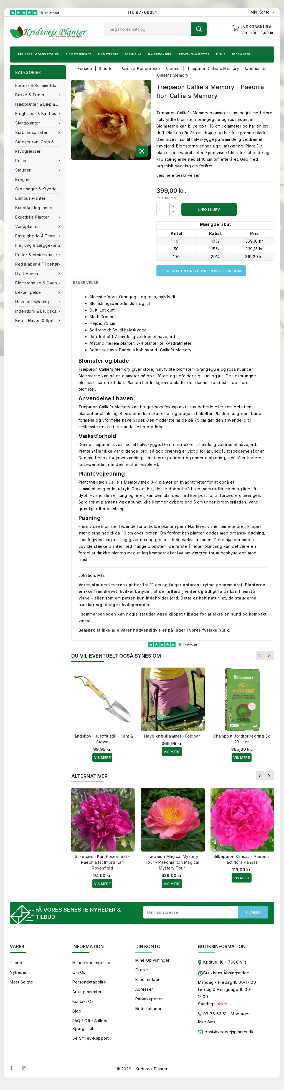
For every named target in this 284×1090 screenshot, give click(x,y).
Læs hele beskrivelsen (178, 175)
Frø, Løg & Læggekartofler (38, 54)
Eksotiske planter (32, 217)
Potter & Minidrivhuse (36, 254)
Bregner (23, 179)
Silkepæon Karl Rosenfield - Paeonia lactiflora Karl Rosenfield (102, 865)
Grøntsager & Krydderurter (40, 188)
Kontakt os (82, 1005)
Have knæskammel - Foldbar (172, 738)
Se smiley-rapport (90, 1042)
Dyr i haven (27, 273)
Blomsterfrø (108, 54)
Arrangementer (87, 995)
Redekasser (241, 54)
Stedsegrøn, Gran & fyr (38, 141)
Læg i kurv (209, 209)
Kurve (220, 54)
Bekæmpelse (28, 292)
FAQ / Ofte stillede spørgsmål (90, 1028)
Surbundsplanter (32, 132)
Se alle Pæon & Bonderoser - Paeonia (201, 271)
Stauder (23, 170)
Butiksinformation (221, 950)
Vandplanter (27, 226)
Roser (21, 160)
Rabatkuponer (149, 1003)
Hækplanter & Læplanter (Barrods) (40, 104)
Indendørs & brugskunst (39, 311)
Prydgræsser (28, 151)
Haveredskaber (160, 54)
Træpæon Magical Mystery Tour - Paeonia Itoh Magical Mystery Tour (172, 865)
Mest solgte (21, 986)
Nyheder (18, 976)
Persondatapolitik (89, 986)
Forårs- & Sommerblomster (40, 85)
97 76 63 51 (212, 1019)
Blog (76, 1015)
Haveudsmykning (32, 301)
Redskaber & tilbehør (37, 264)
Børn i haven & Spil (34, 320)
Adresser (144, 993)
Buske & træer (30, 94)
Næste (269, 657)
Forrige (260, 657)
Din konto (148, 950)
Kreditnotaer (147, 983)
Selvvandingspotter (193, 54)
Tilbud (16, 966)
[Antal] (163, 209)
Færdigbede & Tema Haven (40, 235)
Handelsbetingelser (91, 966)
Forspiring (133, 54)
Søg (199, 29)
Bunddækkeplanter (34, 207)
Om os (78, 976)
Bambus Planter (30, 198)
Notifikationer (148, 1012)
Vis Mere (102, 760)
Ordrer (141, 974)
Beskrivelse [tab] (91, 284)
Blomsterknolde (78, 54)
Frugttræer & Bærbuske (38, 113)
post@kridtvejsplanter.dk (229, 1036)
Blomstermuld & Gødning (39, 283)
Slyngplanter (28, 123)
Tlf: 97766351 (142, 12)
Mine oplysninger (152, 964)
